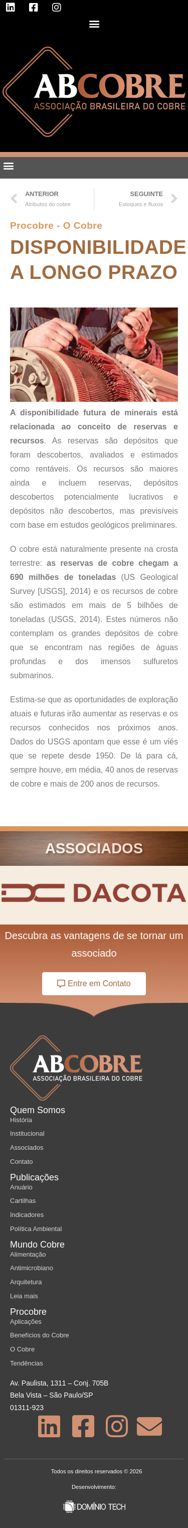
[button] (94, 23)
